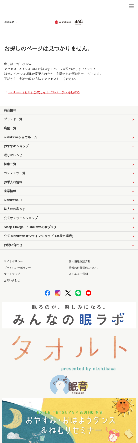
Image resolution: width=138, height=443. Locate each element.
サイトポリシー (13, 261)
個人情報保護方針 (79, 261)
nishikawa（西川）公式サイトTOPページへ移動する (42, 92)
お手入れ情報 (13, 182)
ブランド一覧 (13, 119)
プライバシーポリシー (17, 267)
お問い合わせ (12, 280)
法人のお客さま (14, 209)
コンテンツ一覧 (14, 173)
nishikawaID (13, 200)
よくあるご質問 (78, 273)
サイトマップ (12, 273)
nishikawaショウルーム (20, 137)
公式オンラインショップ (21, 218)
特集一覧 (10, 164)
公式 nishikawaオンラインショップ (39, 236)
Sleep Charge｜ (30, 227)
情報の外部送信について (84, 267)
